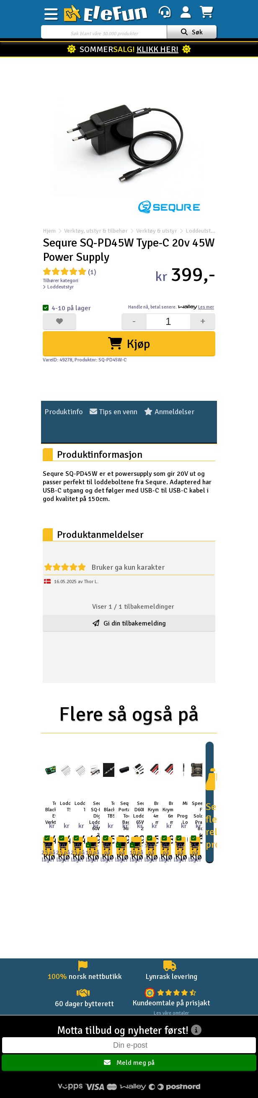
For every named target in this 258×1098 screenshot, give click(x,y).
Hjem (49, 230)
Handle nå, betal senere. (171, 307)
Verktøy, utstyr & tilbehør (96, 230)
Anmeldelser (169, 411)
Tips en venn (113, 411)
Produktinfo (63, 411)
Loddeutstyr (196, 230)
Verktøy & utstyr (156, 230)
